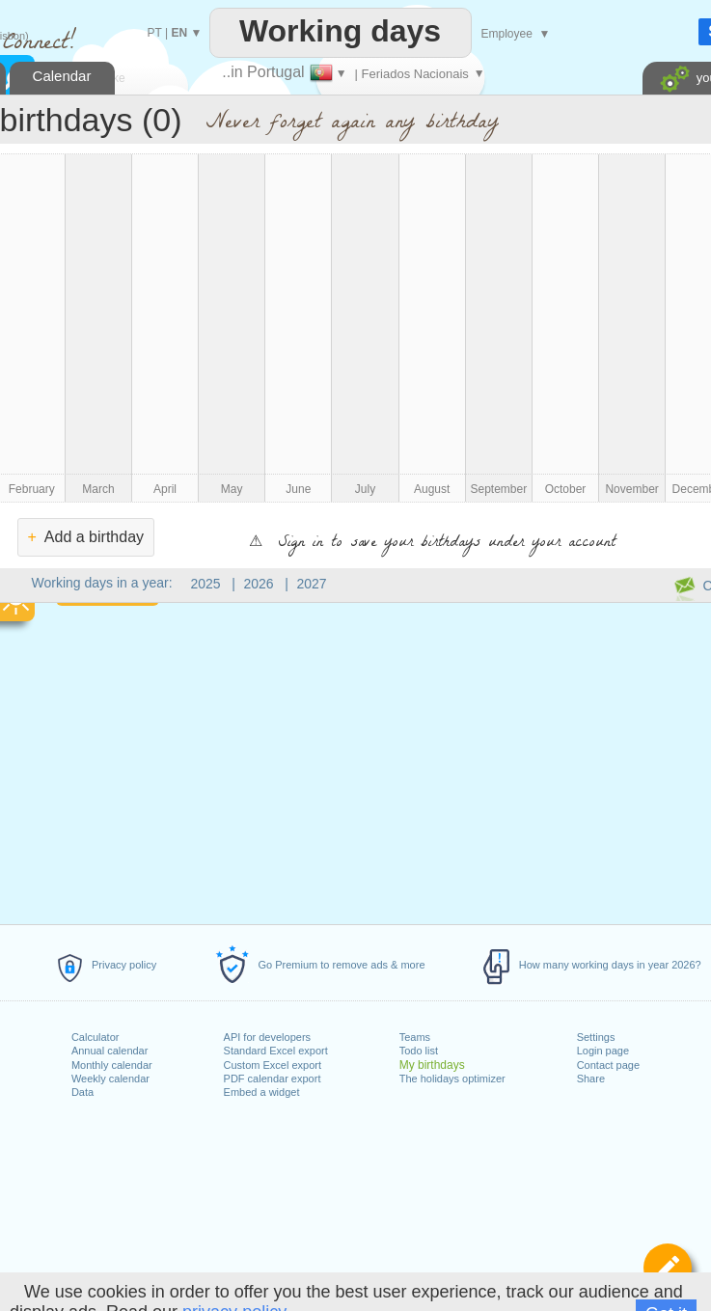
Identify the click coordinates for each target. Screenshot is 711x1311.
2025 (206, 583)
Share (591, 1078)
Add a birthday (86, 537)
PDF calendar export (272, 1078)
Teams (414, 1037)
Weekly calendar (110, 1078)
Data (82, 1092)
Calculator (95, 1037)
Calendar (62, 76)
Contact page (608, 1065)
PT (155, 33)
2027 (312, 583)
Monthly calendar (111, 1065)
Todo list (418, 1050)
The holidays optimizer (452, 1078)
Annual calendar (110, 1050)
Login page (603, 1050)
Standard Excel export (276, 1050)
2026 (259, 583)
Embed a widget (262, 1092)
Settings (596, 1037)
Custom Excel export (272, 1065)
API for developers (268, 1037)
